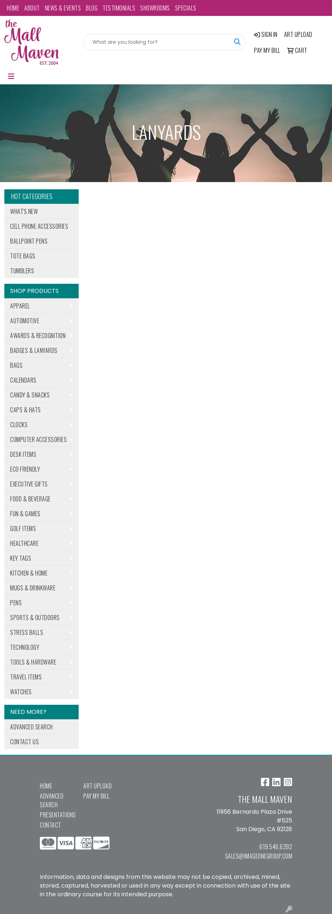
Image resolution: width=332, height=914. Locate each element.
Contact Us (24, 741)
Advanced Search (31, 727)
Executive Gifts (29, 484)
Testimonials (119, 8)
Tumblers (22, 270)
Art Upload (97, 786)
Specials (185, 8)
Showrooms (155, 8)
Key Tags (20, 558)
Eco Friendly (25, 469)
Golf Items (23, 528)
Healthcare (24, 543)
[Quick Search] (156, 42)
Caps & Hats (25, 409)
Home (13, 8)
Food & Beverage (30, 498)
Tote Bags (23, 256)
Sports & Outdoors (35, 617)
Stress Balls (26, 632)
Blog (91, 8)
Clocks (19, 424)
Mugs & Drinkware (32, 588)
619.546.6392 (276, 846)
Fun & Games (25, 513)
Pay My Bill (96, 796)
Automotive (24, 320)
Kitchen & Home (28, 573)
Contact (50, 825)
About (32, 8)
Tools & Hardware (33, 662)
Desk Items (23, 454)
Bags (16, 365)
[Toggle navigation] (11, 76)
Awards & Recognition (38, 335)
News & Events (63, 8)
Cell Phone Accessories (39, 226)
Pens (16, 602)
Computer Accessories (38, 439)
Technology (24, 647)
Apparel (20, 306)
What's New (24, 211)
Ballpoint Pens (28, 241)
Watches (21, 691)
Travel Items (26, 677)
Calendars (23, 380)
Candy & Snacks (30, 395)
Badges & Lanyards (34, 350)
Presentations (57, 814)
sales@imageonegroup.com (258, 856)
